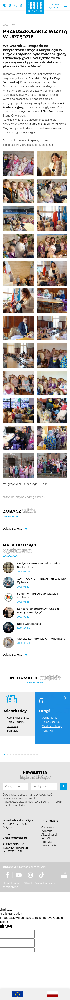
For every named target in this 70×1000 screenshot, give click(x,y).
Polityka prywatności (49, 843)
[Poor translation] (9, 926)
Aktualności (49, 834)
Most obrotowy (52, 726)
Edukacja (12, 730)
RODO (45, 838)
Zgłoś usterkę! (51, 722)
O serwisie (48, 827)
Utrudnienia (49, 717)
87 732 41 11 (14, 851)
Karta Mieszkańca (18, 717)
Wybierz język (53, 6)
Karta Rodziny (16, 722)
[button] (4, 754)
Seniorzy (12, 726)
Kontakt (46, 831)
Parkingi (47, 730)
